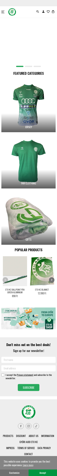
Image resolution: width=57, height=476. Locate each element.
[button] (19, 66)
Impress (10, 448)
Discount (21, 436)
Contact (28, 454)
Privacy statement (25, 374)
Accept (43, 472)
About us (33, 436)
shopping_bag (53, 11)
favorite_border (48, 11)
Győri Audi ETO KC (28, 442)
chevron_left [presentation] (5, 280)
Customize (14, 472)
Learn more (28, 465)
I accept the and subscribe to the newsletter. (29, 376)
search (37, 11)
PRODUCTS (8, 436)
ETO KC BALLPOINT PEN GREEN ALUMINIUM (14, 291)
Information (47, 436)
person (43, 11)
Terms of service (26, 448)
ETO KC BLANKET (42, 289)
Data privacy (44, 448)
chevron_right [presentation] (52, 280)
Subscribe (28, 387)
